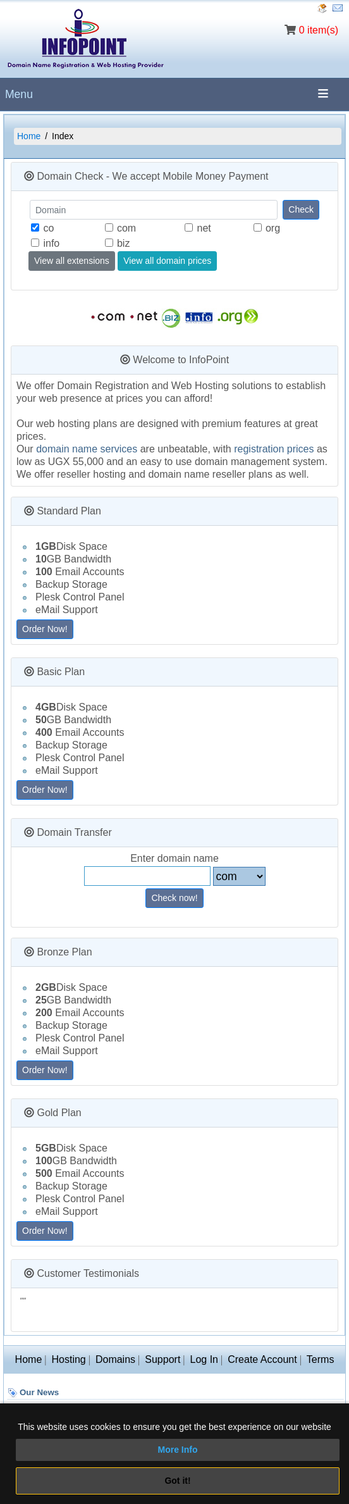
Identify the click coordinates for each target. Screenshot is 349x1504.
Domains (115, 1359)
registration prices (274, 449)
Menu (19, 94)
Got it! (177, 1481)
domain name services (86, 449)
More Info (178, 1450)
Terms (320, 1359)
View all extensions (71, 261)
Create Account (262, 1359)
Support (162, 1359)
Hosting (68, 1359)
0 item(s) (318, 30)
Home (28, 136)
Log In (204, 1359)
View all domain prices (167, 261)
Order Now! (45, 629)
